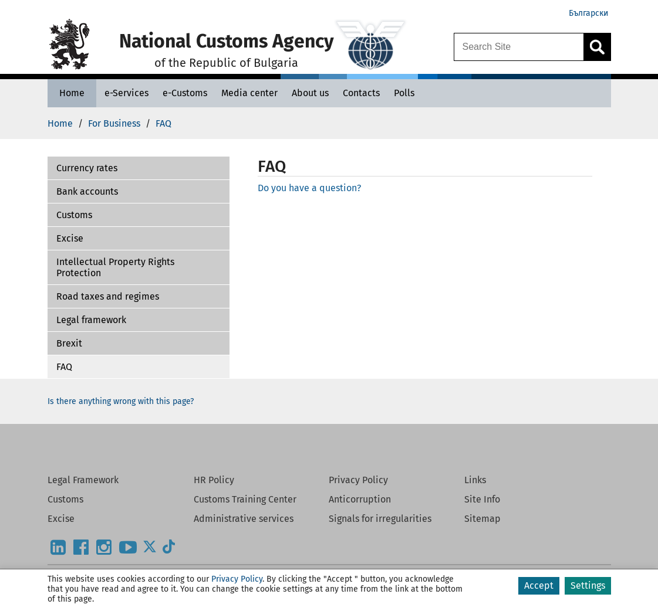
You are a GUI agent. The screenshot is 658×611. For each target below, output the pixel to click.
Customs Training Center (245, 499)
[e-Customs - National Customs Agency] (185, 93)
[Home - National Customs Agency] (72, 93)
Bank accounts (87, 191)
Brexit (69, 343)
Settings (588, 585)
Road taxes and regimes (107, 296)
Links (475, 480)
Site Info (482, 499)
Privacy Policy (358, 480)
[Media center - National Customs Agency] (249, 93)
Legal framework (91, 319)
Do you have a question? (309, 188)
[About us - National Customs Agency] (310, 93)
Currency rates (86, 168)
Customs (74, 214)
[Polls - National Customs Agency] (404, 93)
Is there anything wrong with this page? (121, 401)
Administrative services (243, 518)
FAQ (64, 366)
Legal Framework (83, 480)
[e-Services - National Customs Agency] (126, 93)
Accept (539, 585)
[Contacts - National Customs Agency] (361, 93)
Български (588, 13)
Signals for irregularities (380, 518)
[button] (139, 168)
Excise (69, 238)
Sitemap (482, 518)
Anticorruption (360, 499)
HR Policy (214, 480)
